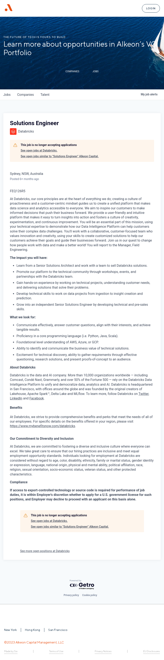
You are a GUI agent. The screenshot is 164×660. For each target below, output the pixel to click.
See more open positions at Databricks (45, 551)
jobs (7, 95)
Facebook (36, 398)
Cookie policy (89, 595)
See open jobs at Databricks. (39, 150)
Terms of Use (56, 651)
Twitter (143, 394)
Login (151, 8)
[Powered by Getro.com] (82, 585)
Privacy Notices (103, 651)
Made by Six (11, 651)
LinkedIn (16, 398)
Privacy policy (71, 595)
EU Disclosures (151, 651)
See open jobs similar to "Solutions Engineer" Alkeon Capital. (60, 156)
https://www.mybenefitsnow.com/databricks (42, 426)
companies (25, 95)
